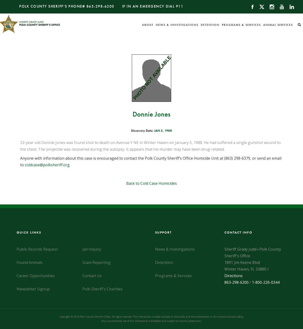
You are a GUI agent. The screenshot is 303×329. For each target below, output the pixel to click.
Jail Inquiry (91, 249)
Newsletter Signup (33, 289)
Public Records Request (37, 249)
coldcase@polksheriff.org (47, 164)
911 (179, 6)
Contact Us (92, 275)
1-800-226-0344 (266, 282)
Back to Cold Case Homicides (151, 183)
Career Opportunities (36, 275)
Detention (210, 25)
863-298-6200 (100, 6)
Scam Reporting (96, 262)
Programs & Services (241, 25)
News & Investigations (177, 25)
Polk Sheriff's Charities (102, 289)
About (147, 25)
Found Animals (30, 262)
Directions (233, 275)
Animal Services (278, 25)
